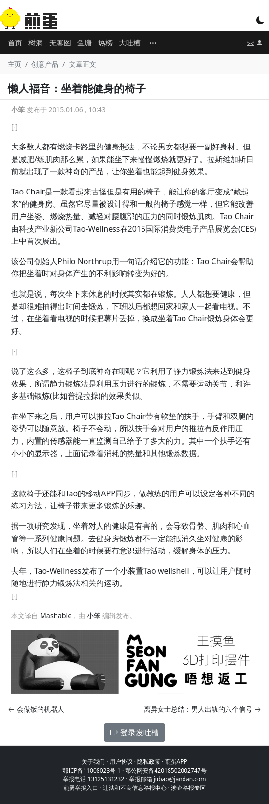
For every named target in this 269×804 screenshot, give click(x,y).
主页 (14, 64)
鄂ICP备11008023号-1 (91, 770)
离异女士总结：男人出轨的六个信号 (202, 709)
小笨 (18, 109)
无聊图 (60, 42)
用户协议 (121, 762)
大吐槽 (130, 42)
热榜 (105, 42)
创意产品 (44, 64)
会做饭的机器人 (36, 709)
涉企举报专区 (188, 788)
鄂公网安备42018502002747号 (165, 770)
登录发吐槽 (134, 732)
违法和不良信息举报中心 (135, 788)
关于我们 (93, 762)
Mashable (56, 615)
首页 (15, 42)
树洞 (35, 42)
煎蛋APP (176, 762)
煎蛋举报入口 (80, 788)
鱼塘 (84, 42)
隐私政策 (148, 762)
